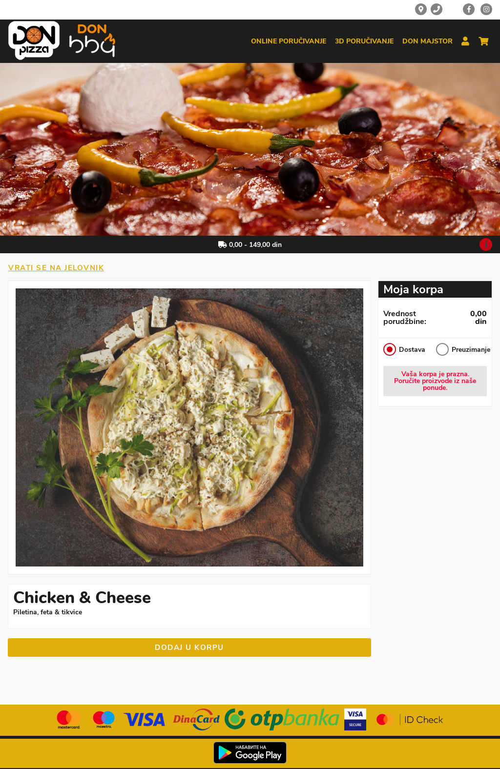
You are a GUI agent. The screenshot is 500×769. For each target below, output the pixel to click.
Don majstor (427, 41)
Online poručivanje (288, 41)
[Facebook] (469, 9)
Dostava (404, 349)
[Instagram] (486, 9)
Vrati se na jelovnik (56, 268)
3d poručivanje (364, 41)
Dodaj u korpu (189, 647)
